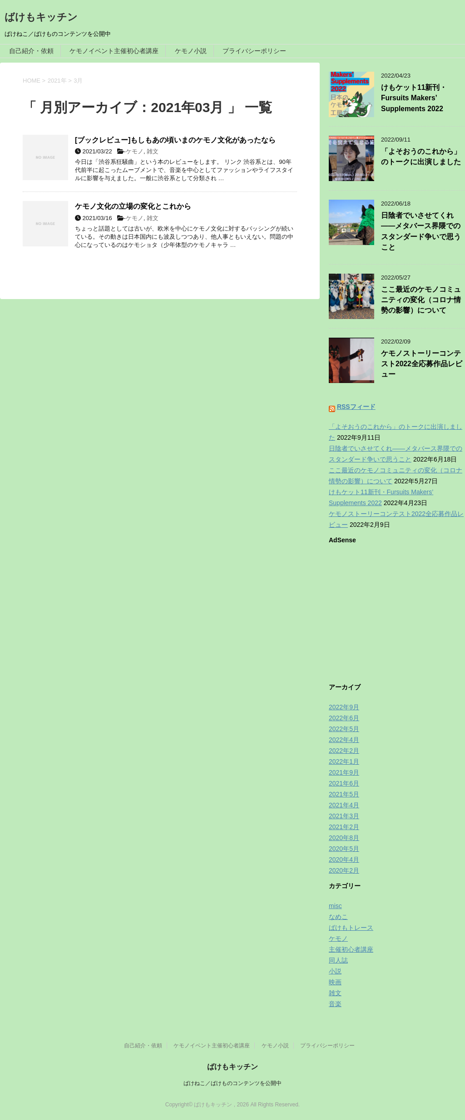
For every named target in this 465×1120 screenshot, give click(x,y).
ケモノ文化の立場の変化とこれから (133, 206)
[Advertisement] (397, 611)
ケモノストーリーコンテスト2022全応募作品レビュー (421, 363)
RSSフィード (356, 406)
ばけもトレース (351, 927)
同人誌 (338, 960)
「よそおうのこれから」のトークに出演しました (421, 156)
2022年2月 (344, 750)
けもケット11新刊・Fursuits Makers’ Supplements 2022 (414, 98)
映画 (335, 982)
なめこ (338, 916)
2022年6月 (344, 718)
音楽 (335, 1003)
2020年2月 (344, 870)
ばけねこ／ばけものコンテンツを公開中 (232, 1083)
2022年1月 (344, 761)
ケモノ (134, 151)
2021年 (57, 80)
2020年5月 (344, 848)
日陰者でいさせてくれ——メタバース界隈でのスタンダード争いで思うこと (421, 231)
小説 (335, 971)
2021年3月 (344, 816)
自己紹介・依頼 (31, 50)
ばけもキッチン (41, 17)
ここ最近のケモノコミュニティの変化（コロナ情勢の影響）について (421, 299)
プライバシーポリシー (254, 50)
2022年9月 (344, 707)
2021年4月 (344, 805)
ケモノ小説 (191, 50)
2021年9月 (344, 772)
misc (335, 905)
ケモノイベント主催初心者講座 (113, 50)
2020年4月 (344, 859)
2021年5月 (344, 794)
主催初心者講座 (351, 949)
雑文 (152, 151)
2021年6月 (344, 783)
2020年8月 (344, 837)
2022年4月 (344, 739)
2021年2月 (344, 826)
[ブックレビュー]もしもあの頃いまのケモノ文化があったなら (175, 140)
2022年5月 (344, 728)
